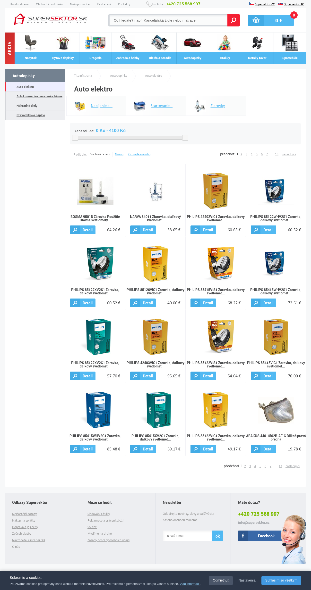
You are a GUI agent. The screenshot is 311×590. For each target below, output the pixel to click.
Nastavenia (247, 580)
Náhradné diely (27, 105)
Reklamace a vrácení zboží (105, 520)
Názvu (119, 154)
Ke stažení (104, 4)
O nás (16, 547)
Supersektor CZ (265, 3)
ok (218, 536)
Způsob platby (21, 534)
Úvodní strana (19, 4)
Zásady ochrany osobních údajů (108, 540)
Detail (88, 229)
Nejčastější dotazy (24, 514)
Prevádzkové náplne (31, 115)
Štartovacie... (151, 106)
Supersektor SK (294, 3)
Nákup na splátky (23, 520)
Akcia (9, 48)
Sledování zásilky (98, 514)
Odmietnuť (221, 580)
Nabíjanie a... (90, 106)
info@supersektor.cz (253, 522)
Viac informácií (190, 584)
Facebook (266, 535)
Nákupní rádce (80, 4)
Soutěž (92, 527)
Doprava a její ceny (25, 527)
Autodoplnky (24, 75)
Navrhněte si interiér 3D (28, 540)
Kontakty (124, 4)
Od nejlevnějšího (139, 154)
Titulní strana (83, 76)
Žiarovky (207, 106)
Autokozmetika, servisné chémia (39, 96)
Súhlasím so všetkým (281, 580)
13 (276, 154)
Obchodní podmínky (49, 4)
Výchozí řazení (100, 154)
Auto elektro (25, 86)
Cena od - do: (84, 131)
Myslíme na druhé (99, 534)
